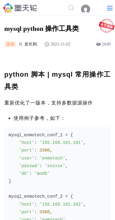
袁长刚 (30, 44)
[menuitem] (88, 9)
